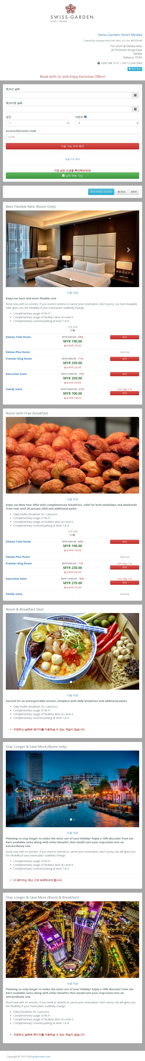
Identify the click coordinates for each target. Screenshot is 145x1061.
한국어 (121, 191)
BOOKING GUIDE (101, 191)
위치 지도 (135, 68)
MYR (134, 191)
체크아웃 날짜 (14, 103)
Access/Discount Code (21, 131)
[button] (16, 248)
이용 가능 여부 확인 (72, 146)
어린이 (81, 117)
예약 (124, 337)
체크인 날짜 (13, 89)
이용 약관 (72, 292)
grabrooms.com (41, 1056)
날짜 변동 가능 (72, 175)
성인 (8, 117)
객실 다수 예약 (72, 159)
